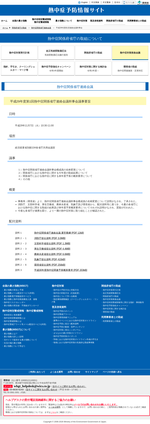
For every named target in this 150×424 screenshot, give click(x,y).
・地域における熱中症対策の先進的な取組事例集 (72, 342)
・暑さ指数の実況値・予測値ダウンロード (20, 305)
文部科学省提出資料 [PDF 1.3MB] (52, 243)
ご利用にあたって (36, 372)
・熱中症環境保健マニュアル (64, 317)
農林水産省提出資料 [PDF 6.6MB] (52, 254)
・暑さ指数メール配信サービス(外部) (18, 293)
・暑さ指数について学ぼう (13, 346)
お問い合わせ (74, 372)
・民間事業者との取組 (110, 321)
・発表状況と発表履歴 (11, 315)
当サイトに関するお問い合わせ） (69, 386)
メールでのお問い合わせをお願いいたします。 (96, 404)
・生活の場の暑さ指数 (11, 343)
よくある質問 (56, 372)
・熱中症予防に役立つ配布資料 (65, 324)
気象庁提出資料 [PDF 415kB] (49, 259)
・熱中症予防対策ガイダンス (64, 336)
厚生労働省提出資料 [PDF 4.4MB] (52, 248)
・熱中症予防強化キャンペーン (114, 305)
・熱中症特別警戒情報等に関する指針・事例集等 (122, 302)
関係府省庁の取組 (19, 28)
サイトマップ (91, 372)
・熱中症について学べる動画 (64, 296)
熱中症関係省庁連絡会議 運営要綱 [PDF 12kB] (59, 233)
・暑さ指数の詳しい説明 (12, 337)
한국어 (117, 2)
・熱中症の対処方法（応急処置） (66, 293)
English (84, 2)
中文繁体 (107, 2)
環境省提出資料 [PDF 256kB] (49, 265)
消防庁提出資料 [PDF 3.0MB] (49, 238)
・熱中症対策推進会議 (110, 299)
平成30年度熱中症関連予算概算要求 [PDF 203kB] (60, 270)
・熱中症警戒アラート (61, 314)
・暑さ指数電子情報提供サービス (16, 296)
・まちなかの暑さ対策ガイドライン (67, 333)
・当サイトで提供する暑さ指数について (19, 340)
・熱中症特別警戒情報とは (13, 318)
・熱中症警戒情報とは (11, 321)
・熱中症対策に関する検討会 (113, 309)
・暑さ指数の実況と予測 (12, 290)
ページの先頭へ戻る (112, 372)
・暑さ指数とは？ (10, 333)
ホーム (5, 28)
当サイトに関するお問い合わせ (41, 389)
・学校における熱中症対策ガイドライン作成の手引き (74, 339)
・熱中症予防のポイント (62, 311)
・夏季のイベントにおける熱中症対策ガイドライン (73, 320)
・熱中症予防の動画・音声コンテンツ (68, 327)
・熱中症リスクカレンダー (13, 302)
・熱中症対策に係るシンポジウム (66, 330)
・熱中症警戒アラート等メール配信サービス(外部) (24, 324)
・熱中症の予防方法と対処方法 (65, 290)
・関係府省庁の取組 (109, 296)
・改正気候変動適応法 (110, 293)
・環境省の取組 (108, 312)
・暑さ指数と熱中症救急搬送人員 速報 (19, 299)
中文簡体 (95, 2)
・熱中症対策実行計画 (110, 290)
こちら (53, 412)
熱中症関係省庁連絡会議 (41, 28)
